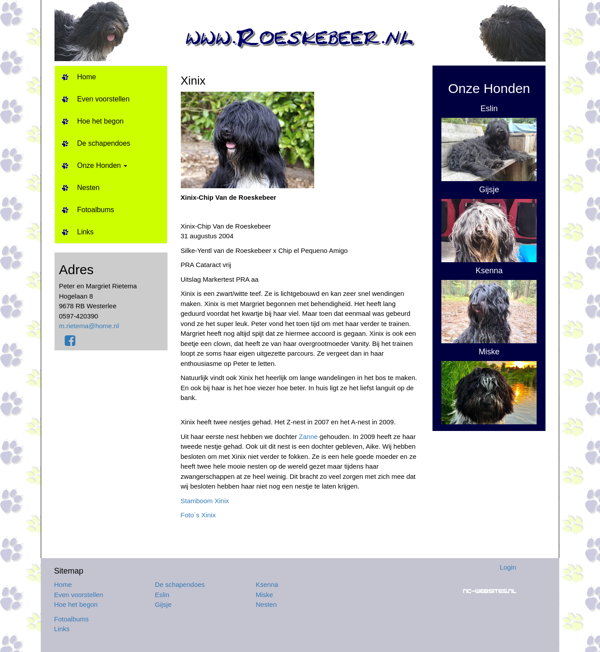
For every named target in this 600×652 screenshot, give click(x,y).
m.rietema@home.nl (89, 326)
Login (508, 567)
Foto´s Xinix (198, 515)
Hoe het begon (100, 121)
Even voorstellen (103, 99)
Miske (264, 594)
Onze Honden (102, 165)
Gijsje (163, 604)
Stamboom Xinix (205, 501)
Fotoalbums (95, 209)
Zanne (308, 436)
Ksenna (267, 584)
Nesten (88, 187)
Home (86, 77)
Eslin (162, 594)
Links (85, 232)
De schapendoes (103, 143)
